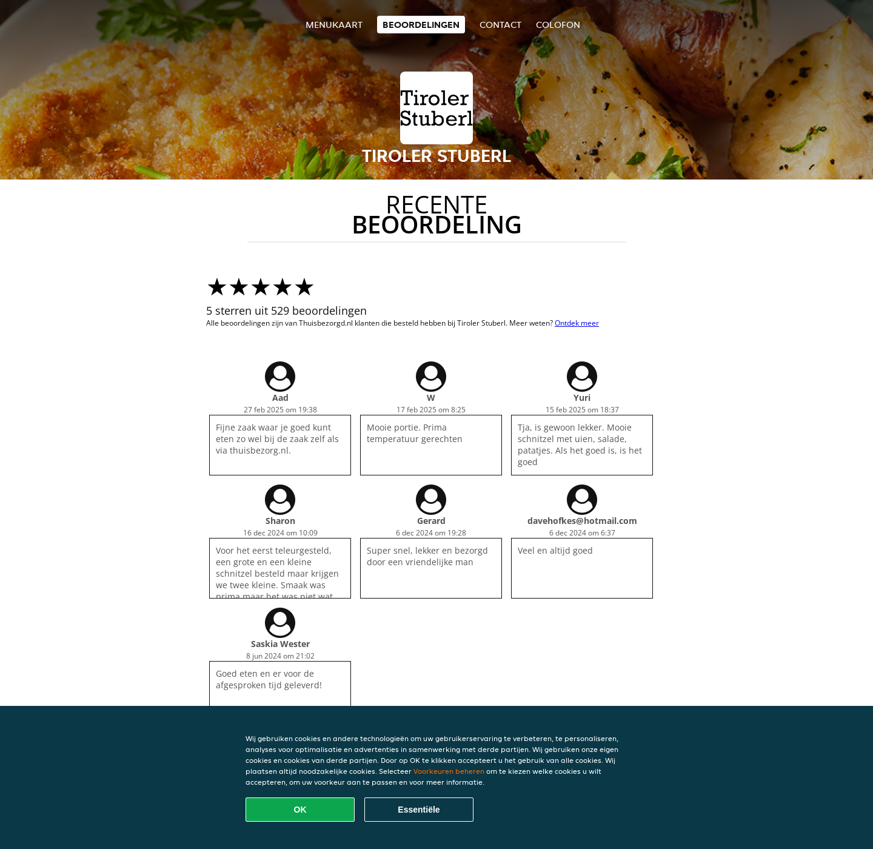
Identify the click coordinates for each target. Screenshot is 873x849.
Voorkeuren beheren (448, 771)
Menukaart (334, 24)
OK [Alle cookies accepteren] (300, 809)
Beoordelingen (421, 24)
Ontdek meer (577, 323)
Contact (500, 24)
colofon (558, 24)
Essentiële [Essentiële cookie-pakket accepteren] (419, 809)
